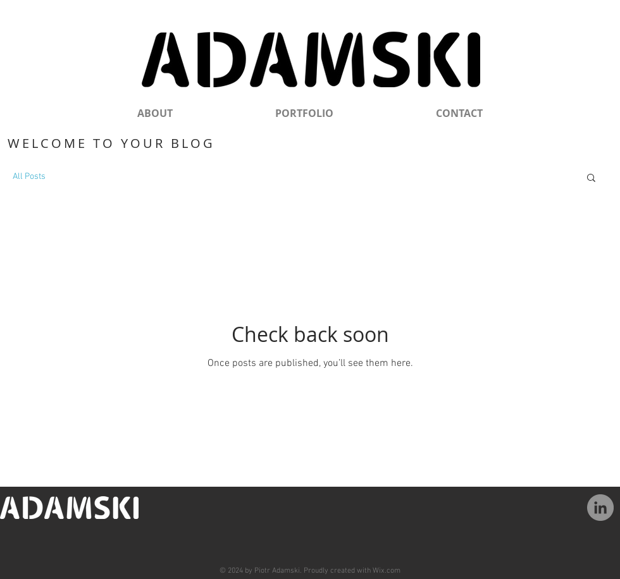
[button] (591, 178)
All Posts (29, 176)
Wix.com (386, 570)
